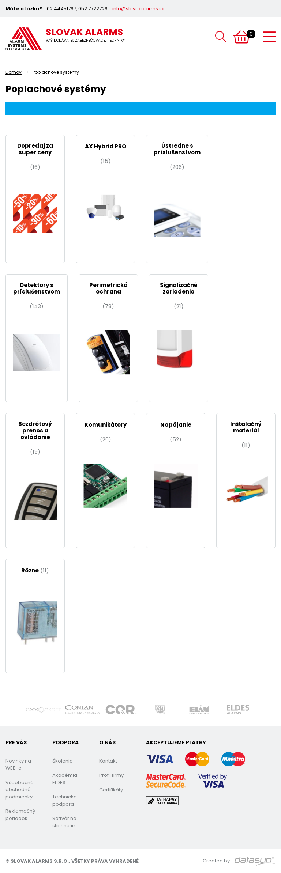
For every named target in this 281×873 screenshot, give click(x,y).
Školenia (62, 760)
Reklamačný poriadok (20, 815)
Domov (13, 72)
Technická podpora (64, 800)
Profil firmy (111, 775)
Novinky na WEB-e (18, 764)
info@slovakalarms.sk (138, 8)
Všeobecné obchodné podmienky (19, 789)
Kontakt (108, 760)
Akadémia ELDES (64, 779)
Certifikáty (111, 789)
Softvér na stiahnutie (64, 822)
